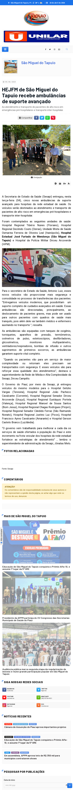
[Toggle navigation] (5, 49)
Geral (7, 752)
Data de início (9, 780)
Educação (8, 737)
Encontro (24, 752)
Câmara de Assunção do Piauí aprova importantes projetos (35, 727)
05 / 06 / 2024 (9, 82)
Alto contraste (1, 536)
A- (69, 183)
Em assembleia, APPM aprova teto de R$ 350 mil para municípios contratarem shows (32, 757)
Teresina (15, 752)
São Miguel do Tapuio (38, 62)
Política (8, 724)
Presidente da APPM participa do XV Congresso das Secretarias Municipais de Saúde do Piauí (35, 619)
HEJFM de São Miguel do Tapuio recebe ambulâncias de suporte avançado (34, 95)
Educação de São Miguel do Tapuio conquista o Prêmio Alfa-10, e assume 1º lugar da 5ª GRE (36, 567)
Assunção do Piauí (20, 724)
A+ (64, 183)
